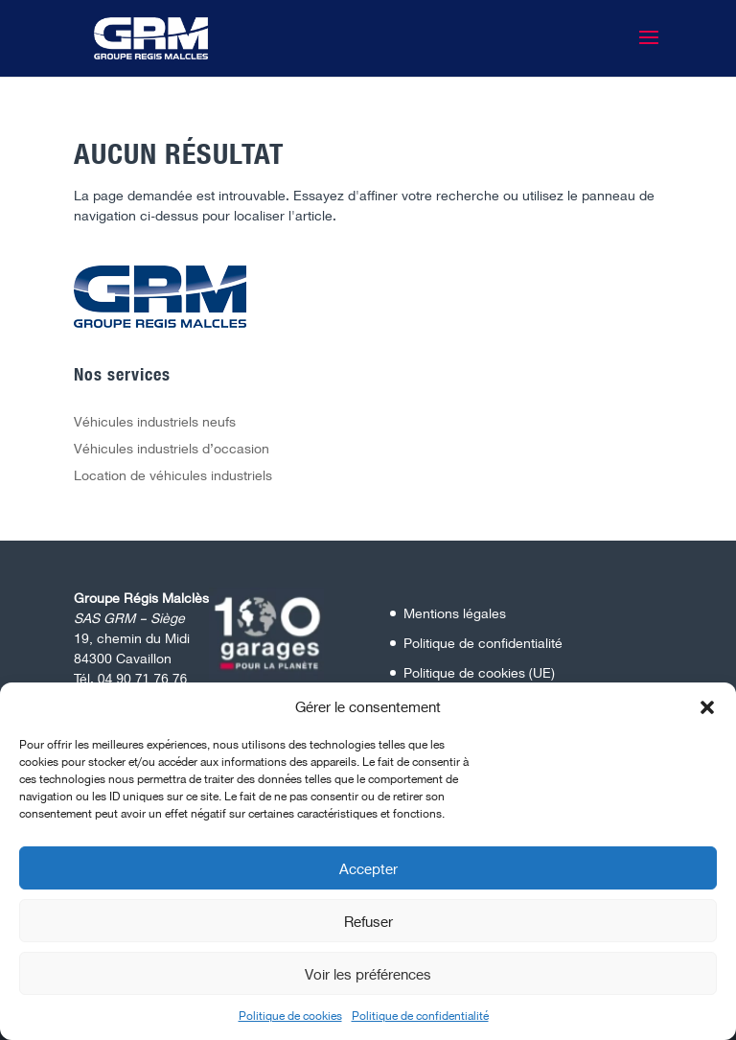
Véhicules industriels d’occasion (171, 448)
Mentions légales (454, 613)
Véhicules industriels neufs (155, 421)
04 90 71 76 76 (142, 678)
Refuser (368, 921)
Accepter (368, 868)
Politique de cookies (290, 1015)
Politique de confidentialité (420, 1015)
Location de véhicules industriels (173, 475)
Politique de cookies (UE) (479, 672)
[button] (707, 707)
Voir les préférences (368, 973)
